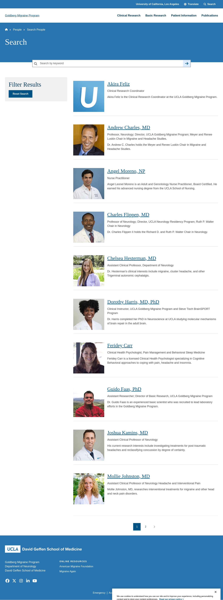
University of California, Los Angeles (157, 4)
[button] (191, 4)
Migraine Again (67, 571)
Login (189, 592)
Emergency (99, 592)
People (17, 29)
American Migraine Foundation (76, 566)
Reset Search (20, 93)
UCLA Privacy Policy (137, 592)
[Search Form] (209, 4)
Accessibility (115, 592)
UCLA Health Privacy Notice (167, 592)
